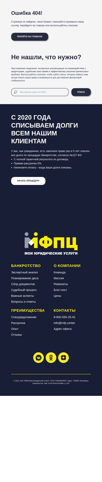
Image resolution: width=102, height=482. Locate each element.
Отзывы (16, 420)
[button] (28, 267)
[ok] (51, 443)
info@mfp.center (64, 409)
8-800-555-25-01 (64, 403)
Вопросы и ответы (23, 387)
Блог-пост (60, 376)
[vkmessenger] (38, 443)
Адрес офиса (63, 414)
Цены (57, 381)
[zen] (63, 443)
